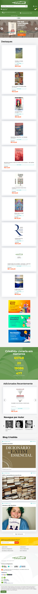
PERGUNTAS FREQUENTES (7, 548)
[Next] (36, 28)
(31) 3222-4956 (14, 15)
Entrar (35, 6)
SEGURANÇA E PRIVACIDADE (7, 550)
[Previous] (2, 28)
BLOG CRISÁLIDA (23, 550)
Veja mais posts (19, 534)
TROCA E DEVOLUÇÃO (24, 548)
